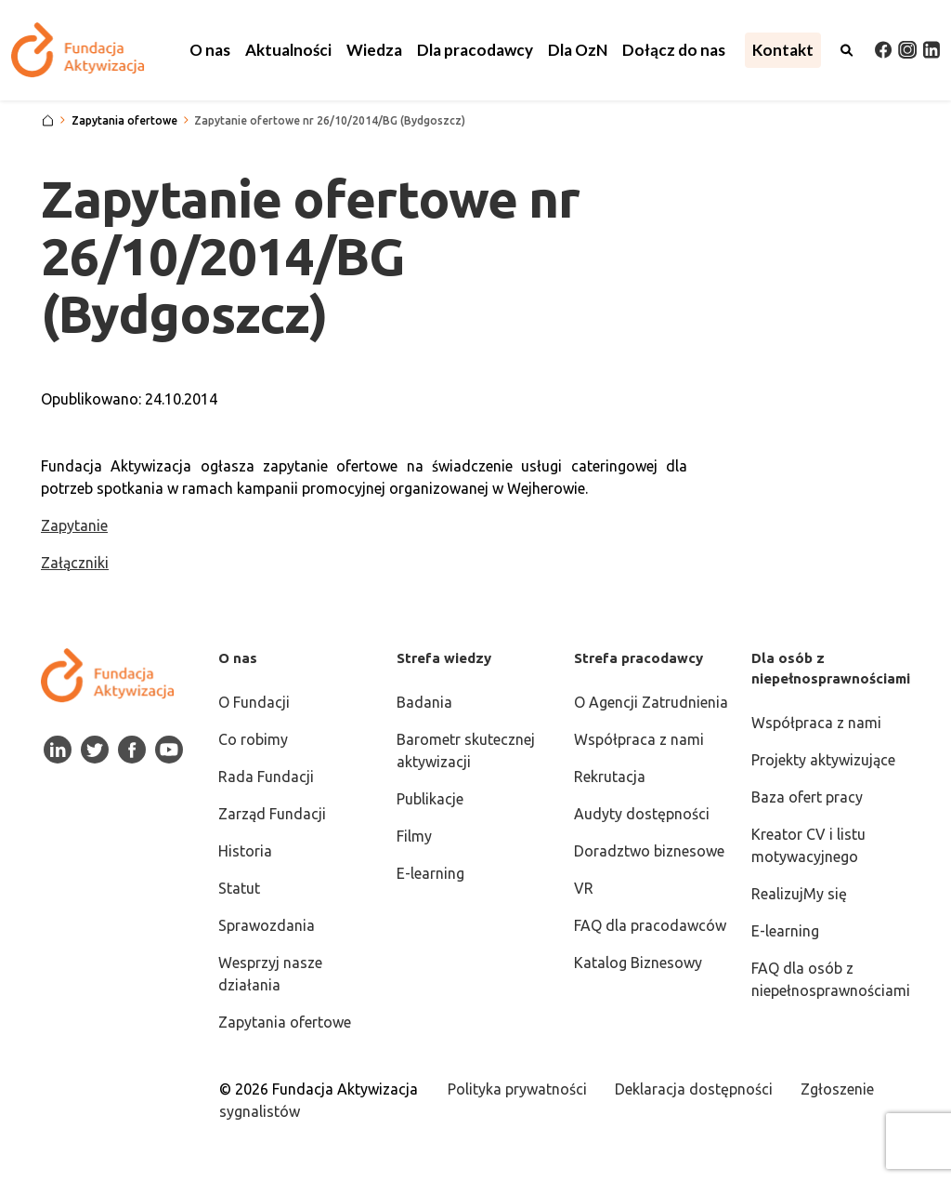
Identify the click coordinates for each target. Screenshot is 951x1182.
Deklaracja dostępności (694, 1089)
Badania (424, 702)
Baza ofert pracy (807, 797)
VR (583, 888)
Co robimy (253, 739)
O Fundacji (254, 702)
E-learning (430, 873)
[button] (210, 50)
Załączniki (75, 562)
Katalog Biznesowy (638, 962)
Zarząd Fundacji (272, 813)
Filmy (414, 836)
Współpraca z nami (639, 739)
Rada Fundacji (266, 776)
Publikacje (430, 798)
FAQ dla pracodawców (650, 925)
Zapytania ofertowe (284, 1022)
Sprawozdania (266, 925)
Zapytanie (74, 525)
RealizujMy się (799, 893)
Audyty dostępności (642, 813)
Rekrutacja (609, 776)
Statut (239, 888)
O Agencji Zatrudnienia (651, 702)
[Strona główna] (48, 121)
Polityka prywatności (517, 1089)
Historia (245, 851)
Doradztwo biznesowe (649, 851)
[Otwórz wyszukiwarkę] (847, 50)
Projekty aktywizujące (823, 759)
